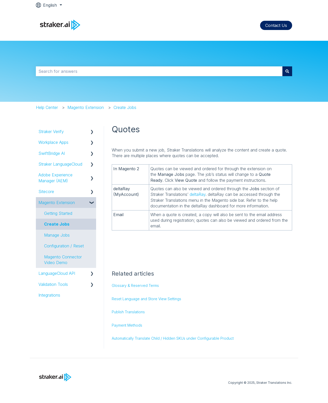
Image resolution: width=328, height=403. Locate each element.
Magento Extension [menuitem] (56, 202)
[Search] (287, 71)
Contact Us (276, 25)
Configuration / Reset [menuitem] (64, 245)
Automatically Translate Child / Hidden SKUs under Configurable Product (173, 338)
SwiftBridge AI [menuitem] (51, 153)
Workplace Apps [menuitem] (53, 142)
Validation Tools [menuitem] (53, 284)
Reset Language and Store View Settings (146, 299)
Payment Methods (127, 325)
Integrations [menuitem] (49, 295)
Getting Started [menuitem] (58, 213)
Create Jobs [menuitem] (56, 224)
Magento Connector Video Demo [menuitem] (63, 259)
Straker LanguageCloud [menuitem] (60, 164)
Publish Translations (128, 312)
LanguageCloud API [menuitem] (56, 273)
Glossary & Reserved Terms (135, 285)
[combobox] (159, 71)
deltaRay (198, 194)
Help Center (47, 107)
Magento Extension (85, 107)
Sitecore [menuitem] (46, 191)
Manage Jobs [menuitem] (57, 235)
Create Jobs (125, 107)
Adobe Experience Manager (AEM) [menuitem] (55, 177)
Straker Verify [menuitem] (51, 131)
